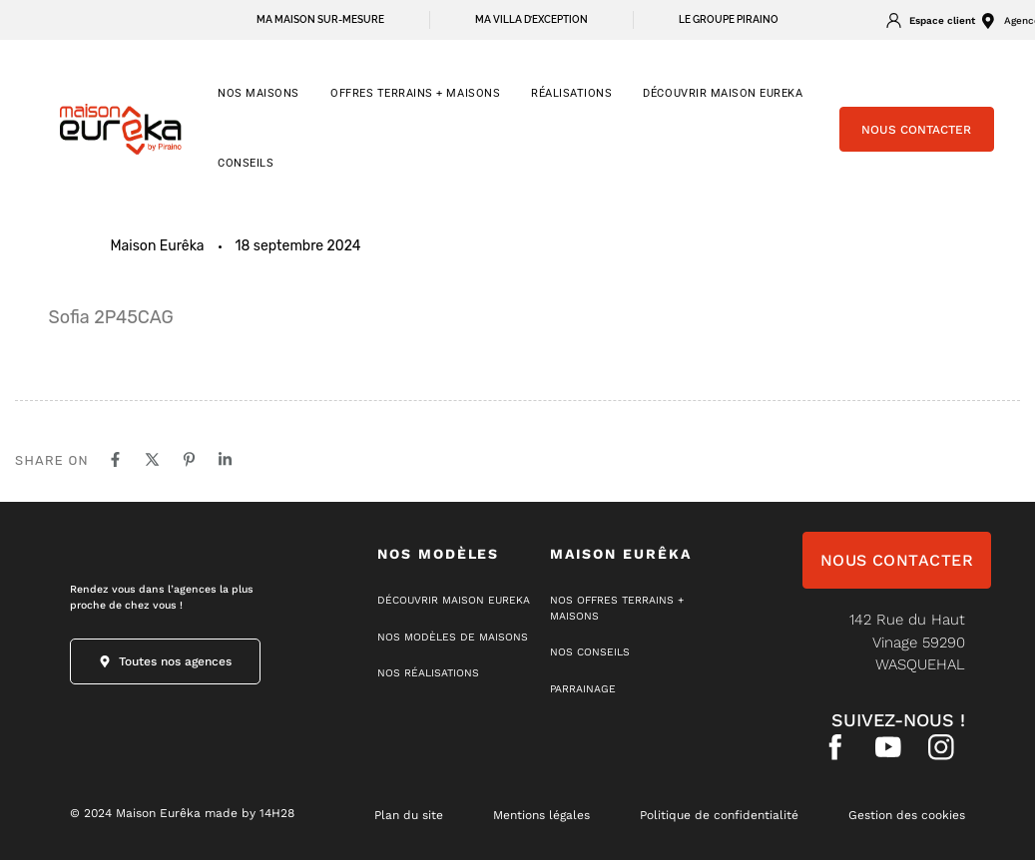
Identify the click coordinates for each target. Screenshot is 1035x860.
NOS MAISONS (258, 93)
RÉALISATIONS (571, 93)
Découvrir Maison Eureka (722, 93)
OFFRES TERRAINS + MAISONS (415, 93)
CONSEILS (245, 163)
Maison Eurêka (158, 245)
